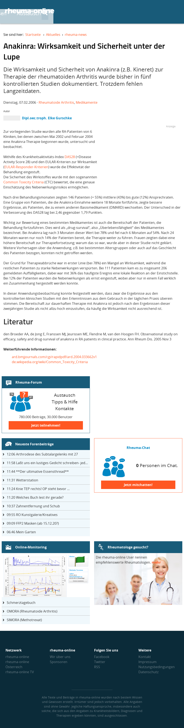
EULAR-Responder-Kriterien (26, 167)
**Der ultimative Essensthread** (38, 471)
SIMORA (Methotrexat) (24, 620)
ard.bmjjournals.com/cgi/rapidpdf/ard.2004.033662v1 (54, 357)
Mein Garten (21, 532)
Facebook (101, 656)
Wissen (101, 10)
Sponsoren (58, 661)
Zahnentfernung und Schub (33, 506)
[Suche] (175, 11)
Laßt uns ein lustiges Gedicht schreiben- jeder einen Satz (48, 463)
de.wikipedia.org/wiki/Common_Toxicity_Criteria (50, 362)
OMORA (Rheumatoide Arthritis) (32, 611)
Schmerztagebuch (21, 602)
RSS (97, 667)
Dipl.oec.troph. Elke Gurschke (47, 118)
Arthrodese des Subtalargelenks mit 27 (42, 454)
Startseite (33, 34)
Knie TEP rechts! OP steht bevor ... (38, 488)
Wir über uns (60, 656)
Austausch (132, 10)
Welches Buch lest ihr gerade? (35, 497)
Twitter (99, 661)
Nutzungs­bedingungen (156, 667)
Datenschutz (148, 672)
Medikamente (86, 102)
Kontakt (144, 656)
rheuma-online (17, 656)
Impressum (147, 661)
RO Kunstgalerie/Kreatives (32, 514)
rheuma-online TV (19, 672)
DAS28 (70, 156)
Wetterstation (22, 480)
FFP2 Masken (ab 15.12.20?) (33, 523)
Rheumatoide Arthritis (56, 102)
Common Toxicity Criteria (23, 182)
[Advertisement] (140, 158)
